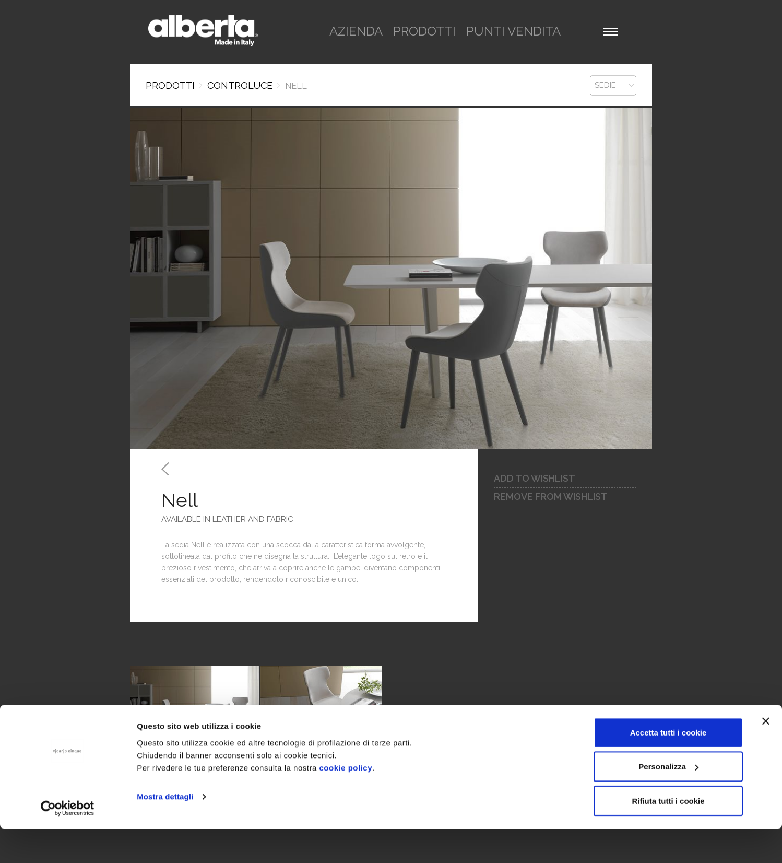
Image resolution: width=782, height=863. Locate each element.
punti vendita (513, 31)
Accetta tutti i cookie (668, 766)
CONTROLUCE (239, 85)
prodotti (424, 31)
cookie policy (345, 802)
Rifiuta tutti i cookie (668, 835)
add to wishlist (534, 478)
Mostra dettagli (165, 830)
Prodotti (170, 85)
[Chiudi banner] (765, 755)
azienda (356, 31)
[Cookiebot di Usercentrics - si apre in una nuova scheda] (67, 842)
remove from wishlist (551, 496)
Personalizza (668, 801)
